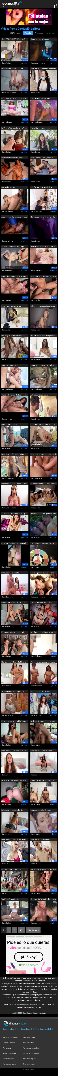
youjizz (53, 686)
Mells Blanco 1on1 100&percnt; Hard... (42, 336)
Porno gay (7, 1048)
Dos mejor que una (8, 187)
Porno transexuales (31, 1048)
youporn (53, 211)
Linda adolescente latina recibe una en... (14, 484)
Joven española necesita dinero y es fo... (14, 217)
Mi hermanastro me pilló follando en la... (14, 721)
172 (22, 930)
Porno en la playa (29, 1058)
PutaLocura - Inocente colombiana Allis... (10, 573)
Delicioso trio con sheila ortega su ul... (42, 721)
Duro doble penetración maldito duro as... (43, 869)
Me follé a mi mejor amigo (40, 128)
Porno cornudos (9, 1064)
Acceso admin (29, 1069)
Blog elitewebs (29, 1064)
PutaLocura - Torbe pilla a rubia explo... (13, 840)
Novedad (39, 33)
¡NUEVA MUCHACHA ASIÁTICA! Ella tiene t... (42, 543)
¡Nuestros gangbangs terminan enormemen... (42, 662)
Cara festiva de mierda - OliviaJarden (40, 98)
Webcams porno (9, 1053)
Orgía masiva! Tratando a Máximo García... (11, 869)
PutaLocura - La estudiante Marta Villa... (12, 810)
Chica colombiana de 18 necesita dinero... (14, 395)
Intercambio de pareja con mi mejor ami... (41, 158)
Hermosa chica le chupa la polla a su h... (43, 217)
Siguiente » (33, 930)
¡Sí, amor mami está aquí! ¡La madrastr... (12, 691)
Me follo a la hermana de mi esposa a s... (12, 158)
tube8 (54, 745)
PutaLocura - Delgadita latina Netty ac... (12, 454)
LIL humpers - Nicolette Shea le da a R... (13, 662)
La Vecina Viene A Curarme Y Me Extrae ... (14, 128)
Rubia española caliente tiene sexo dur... (42, 573)
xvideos (24, 63)
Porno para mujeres (31, 1053)
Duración (51, 33)
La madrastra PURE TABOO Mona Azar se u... (43, 484)
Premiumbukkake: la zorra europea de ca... (40, 810)
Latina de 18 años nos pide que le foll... (13, 276)
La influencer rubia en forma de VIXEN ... (43, 632)
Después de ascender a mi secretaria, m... (12, 69)
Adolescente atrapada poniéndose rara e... (39, 395)
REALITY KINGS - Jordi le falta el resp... (42, 424)
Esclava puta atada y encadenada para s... (9, 424)
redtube (53, 834)
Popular (28, 33)
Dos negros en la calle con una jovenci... (13, 336)
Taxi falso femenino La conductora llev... (10, 899)
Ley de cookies (23, 1029)
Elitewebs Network (10, 1037)
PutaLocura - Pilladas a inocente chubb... (43, 69)
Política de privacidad (42, 1029)
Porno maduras (29, 1043)
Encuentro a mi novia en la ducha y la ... (43, 276)
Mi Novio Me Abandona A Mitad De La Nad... (13, 543)
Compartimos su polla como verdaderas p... (41, 602)
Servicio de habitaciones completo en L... (11, 306)
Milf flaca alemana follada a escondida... (41, 187)
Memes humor (29, 1037)
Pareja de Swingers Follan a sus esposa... (42, 780)
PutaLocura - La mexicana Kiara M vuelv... (13, 751)
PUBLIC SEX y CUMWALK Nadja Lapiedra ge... (13, 780)
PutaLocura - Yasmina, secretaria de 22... (43, 454)
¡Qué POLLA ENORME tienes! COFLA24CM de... (13, 39)
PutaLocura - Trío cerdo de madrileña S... (41, 840)
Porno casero (8, 1058)
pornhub (24, 122)
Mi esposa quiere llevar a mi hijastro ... (12, 632)
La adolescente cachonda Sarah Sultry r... (14, 98)
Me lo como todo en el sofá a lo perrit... (13, 602)
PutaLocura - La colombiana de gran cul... (42, 751)
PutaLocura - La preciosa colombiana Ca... (40, 691)
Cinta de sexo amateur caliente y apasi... (43, 365)
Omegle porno (9, 1043)
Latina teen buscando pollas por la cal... (43, 306)
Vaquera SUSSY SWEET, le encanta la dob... (11, 365)
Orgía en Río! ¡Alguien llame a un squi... (43, 899)
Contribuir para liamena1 (40, 39)
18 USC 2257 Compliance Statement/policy (29, 1013)
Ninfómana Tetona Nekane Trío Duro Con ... (42, 246)
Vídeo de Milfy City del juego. (12, 246)
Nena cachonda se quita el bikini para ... (43, 513)
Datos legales (8, 1029)
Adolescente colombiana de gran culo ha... (14, 513)
